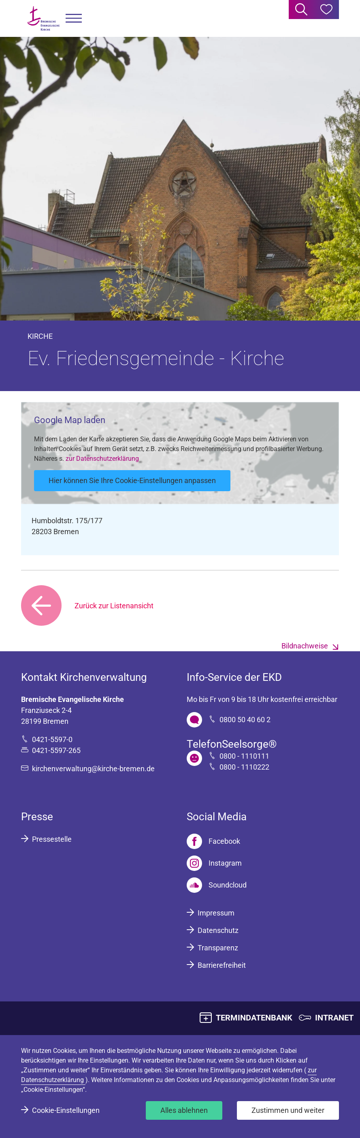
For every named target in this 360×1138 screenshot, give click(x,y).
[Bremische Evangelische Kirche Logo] (43, 18)
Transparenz (218, 947)
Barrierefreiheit (222, 965)
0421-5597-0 (52, 739)
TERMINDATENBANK (254, 1017)
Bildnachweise (304, 646)
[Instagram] (214, 863)
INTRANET (334, 1017)
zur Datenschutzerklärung (102, 458)
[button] (74, 18)
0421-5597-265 (56, 750)
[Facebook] (213, 841)
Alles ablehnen (184, 1110)
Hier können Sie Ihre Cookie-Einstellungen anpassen (132, 480)
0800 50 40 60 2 (245, 719)
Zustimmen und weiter (287, 1110)
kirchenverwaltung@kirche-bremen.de (93, 768)
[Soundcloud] (217, 885)
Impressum (216, 913)
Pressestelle (52, 839)
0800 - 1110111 (244, 756)
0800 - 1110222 (244, 767)
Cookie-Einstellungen (66, 1110)
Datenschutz (218, 930)
